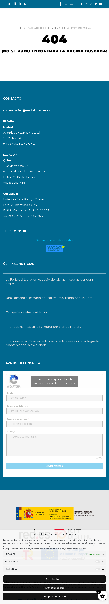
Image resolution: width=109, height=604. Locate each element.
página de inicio (37, 28)
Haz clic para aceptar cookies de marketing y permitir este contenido (54, 381)
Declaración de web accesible (54, 240)
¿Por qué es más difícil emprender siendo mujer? (43, 327)
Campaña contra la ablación (27, 312)
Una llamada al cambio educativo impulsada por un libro (49, 298)
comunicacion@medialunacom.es (26, 110)
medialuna (17, 3)
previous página (81, 28)
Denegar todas (54, 587)
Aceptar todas (54, 578)
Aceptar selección (54, 596)
